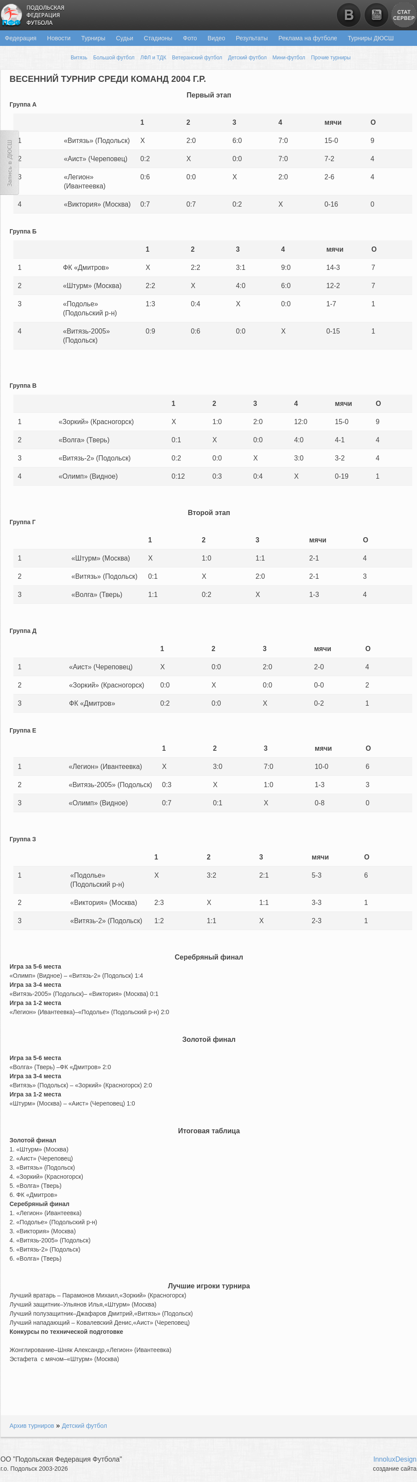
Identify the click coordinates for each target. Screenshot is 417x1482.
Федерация (20, 38)
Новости (59, 38)
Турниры (93, 38)
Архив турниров (32, 1425)
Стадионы (158, 38)
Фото (190, 38)
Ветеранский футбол (197, 58)
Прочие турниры (330, 58)
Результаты (252, 38)
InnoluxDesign (395, 1459)
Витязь (79, 58)
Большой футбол (113, 58)
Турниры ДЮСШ (371, 38)
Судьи (124, 38)
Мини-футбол (289, 58)
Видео (216, 38)
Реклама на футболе (307, 38)
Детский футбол (247, 58)
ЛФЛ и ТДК (153, 58)
